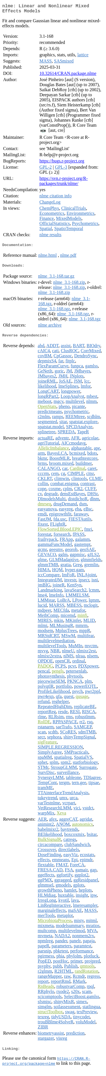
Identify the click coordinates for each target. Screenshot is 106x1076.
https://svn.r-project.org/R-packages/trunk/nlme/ (63, 183)
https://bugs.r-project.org (61, 163)
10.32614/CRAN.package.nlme (67, 75)
